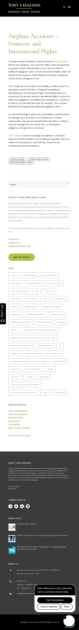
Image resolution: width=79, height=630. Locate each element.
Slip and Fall (13, 421)
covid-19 (14, 306)
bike (36, 291)
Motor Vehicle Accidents (19, 428)
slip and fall (15, 377)
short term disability (32, 369)
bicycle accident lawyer (19, 291)
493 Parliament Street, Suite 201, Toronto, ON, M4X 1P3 (38, 570)
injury (53, 338)
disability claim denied (35, 314)
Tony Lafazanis (15, 135)
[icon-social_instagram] (28, 506)
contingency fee (60, 299)
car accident (32, 299)
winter (45, 392)
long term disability (44, 346)
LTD (59, 346)
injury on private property (20, 346)
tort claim (29, 377)
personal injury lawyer (19, 361)
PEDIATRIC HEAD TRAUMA (26, 524)
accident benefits (49, 275)
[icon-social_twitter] (17, 506)
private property (40, 361)
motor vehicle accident (34, 353)
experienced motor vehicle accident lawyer (40, 330)
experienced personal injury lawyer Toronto (27, 338)
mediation (14, 353)
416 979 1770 (21, 581)
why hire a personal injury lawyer (23, 392)
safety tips (14, 369)
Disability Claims (15, 417)
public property (59, 361)
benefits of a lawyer (34, 283)
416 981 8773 (26, 588)
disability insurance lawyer (21, 322)
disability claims (57, 314)
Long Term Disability (17, 414)
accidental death (30, 275)
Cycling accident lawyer (51, 306)
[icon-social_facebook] (11, 506)
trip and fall (44, 377)
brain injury (49, 291)
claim (45, 299)
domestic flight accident (38, 159)
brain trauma (16, 299)
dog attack (61, 322)
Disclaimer (12, 489)
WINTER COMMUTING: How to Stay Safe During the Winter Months (42, 535)
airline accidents (61, 61)
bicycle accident (55, 283)
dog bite (14, 330)
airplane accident (17, 159)
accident (14, 275)
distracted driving (44, 322)
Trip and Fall (14, 424)
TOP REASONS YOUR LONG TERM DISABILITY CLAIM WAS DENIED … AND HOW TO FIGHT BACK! (42, 548)
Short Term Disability (17, 411)
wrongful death (60, 392)
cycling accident (30, 306)
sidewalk (50, 369)
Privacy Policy (13, 486)
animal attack (16, 283)
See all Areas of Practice (19, 435)
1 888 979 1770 (30, 585)
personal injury (55, 353)
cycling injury (16, 314)
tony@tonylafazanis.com (26, 593)
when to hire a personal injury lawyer (25, 385)
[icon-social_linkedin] (22, 506)
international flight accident (21, 162)
